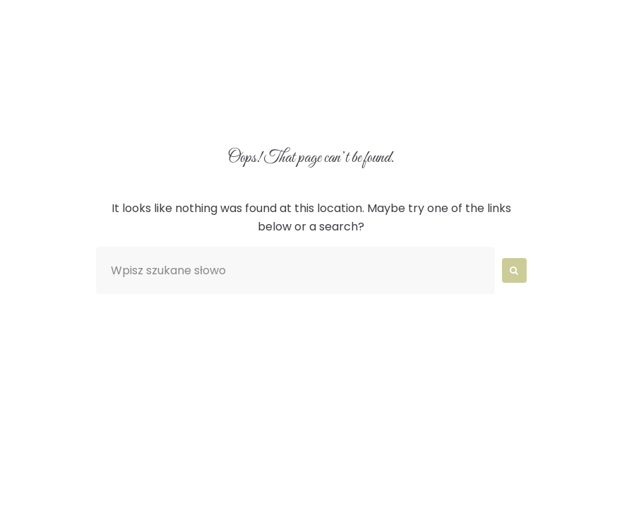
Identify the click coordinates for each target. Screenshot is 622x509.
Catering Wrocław (161, 106)
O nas (188, 73)
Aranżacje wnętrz (299, 73)
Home (113, 73)
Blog (274, 106)
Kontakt (355, 106)
